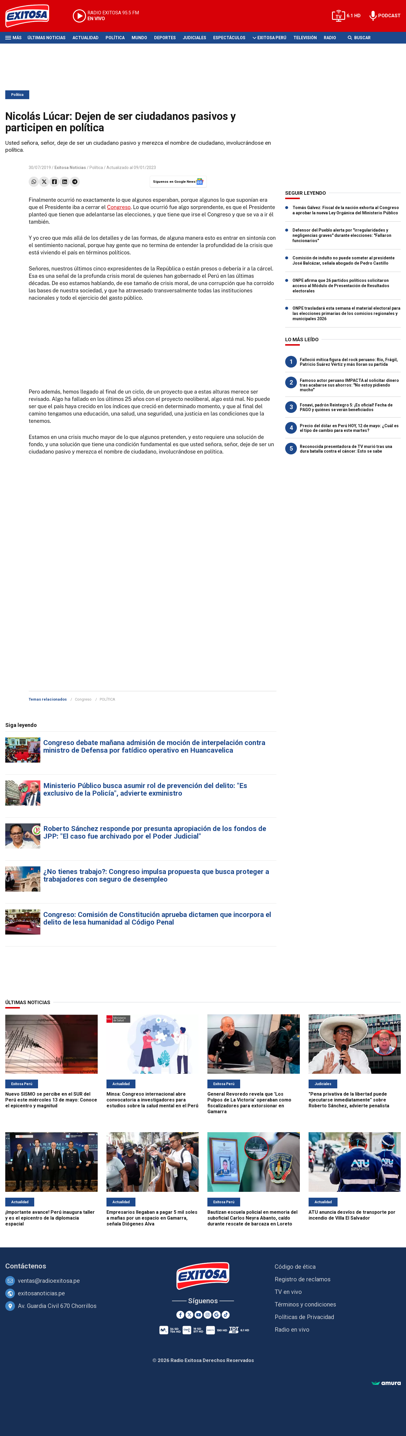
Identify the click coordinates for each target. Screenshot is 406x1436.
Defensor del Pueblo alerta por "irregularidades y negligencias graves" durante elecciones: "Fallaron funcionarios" (342, 235)
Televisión (305, 37)
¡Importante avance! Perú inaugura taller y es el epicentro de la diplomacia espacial (50, 1218)
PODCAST (389, 15)
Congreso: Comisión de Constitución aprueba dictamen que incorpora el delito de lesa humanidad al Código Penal (157, 918)
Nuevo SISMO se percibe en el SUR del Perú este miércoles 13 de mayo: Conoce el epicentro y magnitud (51, 1100)
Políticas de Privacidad (304, 1317)
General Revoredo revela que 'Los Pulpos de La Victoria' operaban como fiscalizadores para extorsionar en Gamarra (249, 1102)
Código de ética (295, 1266)
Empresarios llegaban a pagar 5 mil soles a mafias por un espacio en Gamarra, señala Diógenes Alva (151, 1218)
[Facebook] (180, 1315)
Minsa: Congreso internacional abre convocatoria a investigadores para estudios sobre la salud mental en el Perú (152, 1100)
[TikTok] (226, 1315)
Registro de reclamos (303, 1279)
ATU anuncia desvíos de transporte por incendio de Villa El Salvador (352, 1215)
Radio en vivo (292, 1329)
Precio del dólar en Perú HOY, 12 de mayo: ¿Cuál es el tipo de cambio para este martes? (349, 428)
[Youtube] (198, 1315)
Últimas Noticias (46, 37)
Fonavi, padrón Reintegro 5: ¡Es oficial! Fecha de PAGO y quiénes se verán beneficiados (346, 407)
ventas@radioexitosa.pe (49, 1280)
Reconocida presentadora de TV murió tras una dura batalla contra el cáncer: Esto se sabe (346, 449)
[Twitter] (189, 1315)
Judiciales (194, 37)
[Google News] (217, 1315)
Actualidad (86, 37)
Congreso (118, 207)
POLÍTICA (107, 699)
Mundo (139, 37)
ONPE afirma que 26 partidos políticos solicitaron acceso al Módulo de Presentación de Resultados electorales (341, 285)
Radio (330, 37)
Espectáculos (229, 37)
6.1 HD (354, 15)
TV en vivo (288, 1291)
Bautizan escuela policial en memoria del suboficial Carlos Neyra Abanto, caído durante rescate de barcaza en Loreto (252, 1218)
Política (115, 37)
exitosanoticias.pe (41, 1293)
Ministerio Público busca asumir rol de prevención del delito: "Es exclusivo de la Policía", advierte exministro (145, 789)
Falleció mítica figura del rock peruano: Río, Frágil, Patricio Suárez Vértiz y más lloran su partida (349, 362)
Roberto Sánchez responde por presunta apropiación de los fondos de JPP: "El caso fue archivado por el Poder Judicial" (154, 832)
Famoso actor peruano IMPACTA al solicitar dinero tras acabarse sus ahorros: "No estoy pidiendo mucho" (349, 385)
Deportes (165, 37)
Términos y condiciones (305, 1304)
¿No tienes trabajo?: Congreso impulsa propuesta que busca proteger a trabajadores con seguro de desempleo (156, 875)
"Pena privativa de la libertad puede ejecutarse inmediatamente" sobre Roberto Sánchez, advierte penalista (349, 1100)
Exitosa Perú (271, 37)
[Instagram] (207, 1315)
